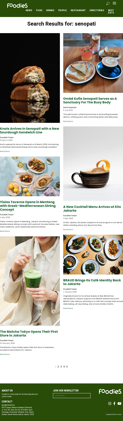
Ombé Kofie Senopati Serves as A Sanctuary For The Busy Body (90, 100)
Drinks (50, 10)
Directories (97, 10)
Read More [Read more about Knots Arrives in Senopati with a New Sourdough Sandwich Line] (5, 151)
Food (39, 10)
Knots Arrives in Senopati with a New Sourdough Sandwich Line (29, 131)
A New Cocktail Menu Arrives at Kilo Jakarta (92, 209)
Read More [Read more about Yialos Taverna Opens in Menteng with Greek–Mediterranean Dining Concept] (5, 231)
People (62, 10)
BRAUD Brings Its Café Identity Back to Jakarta (92, 282)
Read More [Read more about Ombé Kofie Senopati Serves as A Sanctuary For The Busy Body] (68, 121)
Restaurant (78, 10)
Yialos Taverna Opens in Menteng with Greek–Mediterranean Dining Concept (28, 206)
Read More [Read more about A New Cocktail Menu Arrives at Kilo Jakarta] (68, 229)
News (29, 10)
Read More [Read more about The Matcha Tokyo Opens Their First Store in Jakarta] (5, 354)
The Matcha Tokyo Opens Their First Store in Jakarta (29, 334)
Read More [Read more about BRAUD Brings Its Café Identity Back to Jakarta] (68, 308)
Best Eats (111, 11)
